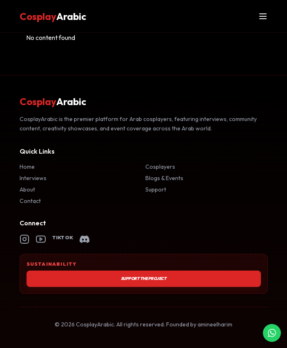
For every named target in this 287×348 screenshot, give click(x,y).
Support (155, 189)
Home (27, 166)
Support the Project (144, 278)
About (27, 189)
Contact (30, 201)
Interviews (33, 178)
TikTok (62, 237)
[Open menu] (263, 16)
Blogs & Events (164, 178)
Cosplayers (160, 166)
